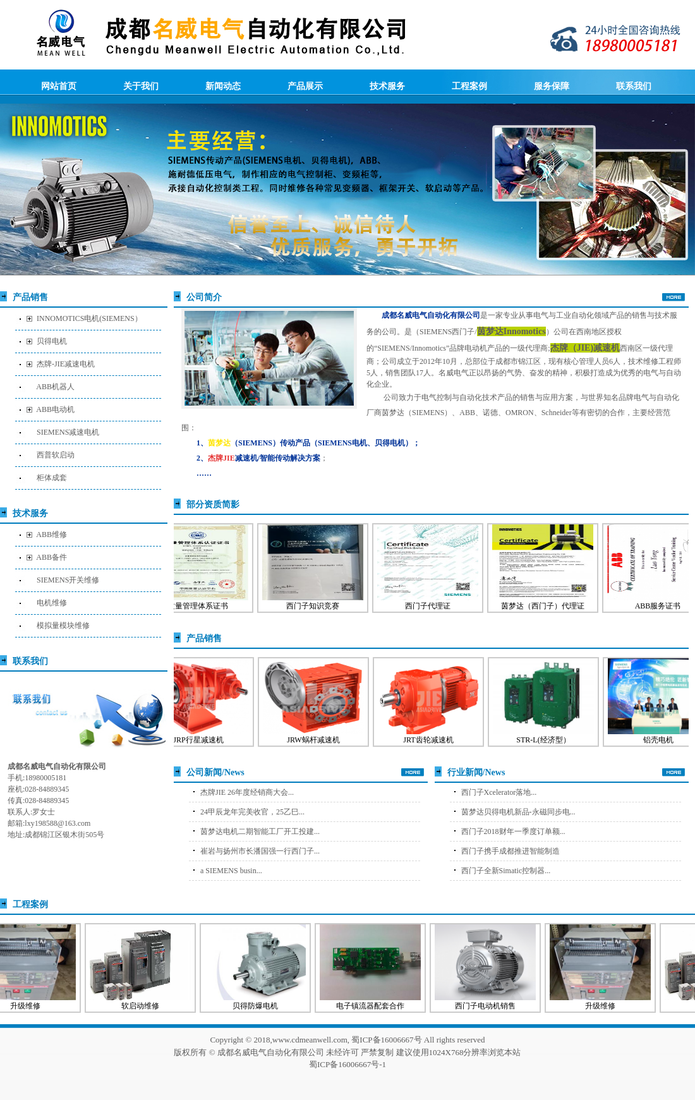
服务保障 (551, 86)
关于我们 (141, 86)
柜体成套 (52, 477)
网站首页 (58, 86)
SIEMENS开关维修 (68, 580)
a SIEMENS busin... (231, 870)
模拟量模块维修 (63, 625)
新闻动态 (223, 86)
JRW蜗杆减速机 (317, 739)
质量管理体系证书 (201, 605)
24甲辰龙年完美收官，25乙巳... (252, 811)
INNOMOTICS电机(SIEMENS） (89, 318)
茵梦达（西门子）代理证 (546, 605)
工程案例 (469, 86)
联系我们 (633, 86)
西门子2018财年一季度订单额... (513, 831)
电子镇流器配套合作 (374, 1005)
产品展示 (305, 86)
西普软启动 (56, 454)
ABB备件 (51, 557)
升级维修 (604, 1005)
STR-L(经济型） (547, 739)
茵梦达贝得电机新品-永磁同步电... (518, 811)
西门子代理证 (431, 605)
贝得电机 (52, 341)
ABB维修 (51, 534)
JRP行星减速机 (202, 739)
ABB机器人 (55, 386)
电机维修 (52, 602)
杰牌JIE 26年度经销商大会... (247, 792)
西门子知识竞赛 (316, 605)
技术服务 (387, 86)
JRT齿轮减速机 (432, 739)
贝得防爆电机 (259, 1005)
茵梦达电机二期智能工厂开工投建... (260, 831)
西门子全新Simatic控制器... (506, 870)
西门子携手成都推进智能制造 (510, 851)
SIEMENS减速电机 (68, 432)
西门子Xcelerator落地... (499, 792)
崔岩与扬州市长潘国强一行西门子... (260, 851)
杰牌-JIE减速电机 (66, 364)
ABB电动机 (55, 409)
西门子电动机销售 (489, 1005)
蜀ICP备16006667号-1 (347, 1064)
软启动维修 (144, 1005)
